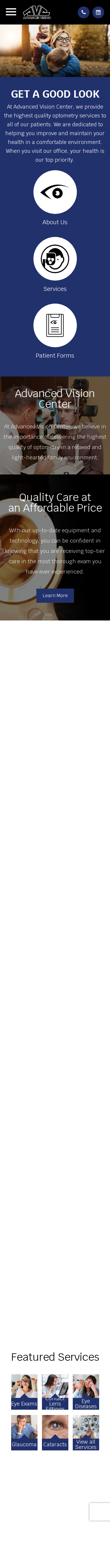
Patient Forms (55, 355)
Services (55, 289)
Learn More (55, 595)
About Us (55, 222)
